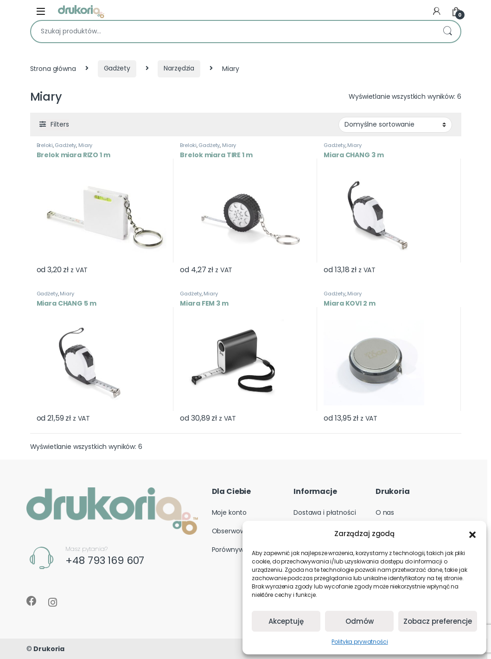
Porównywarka (234, 549)
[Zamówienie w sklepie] (395, 125)
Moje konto (229, 512)
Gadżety (117, 68)
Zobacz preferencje (437, 621)
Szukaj (447, 31)
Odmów (359, 621)
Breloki (45, 145)
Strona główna (53, 68)
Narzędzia (179, 68)
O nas (385, 512)
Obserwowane (234, 531)
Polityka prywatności (360, 642)
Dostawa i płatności (324, 512)
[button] (472, 533)
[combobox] (232, 31)
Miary (85, 145)
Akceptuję (286, 621)
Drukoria (48, 648)
